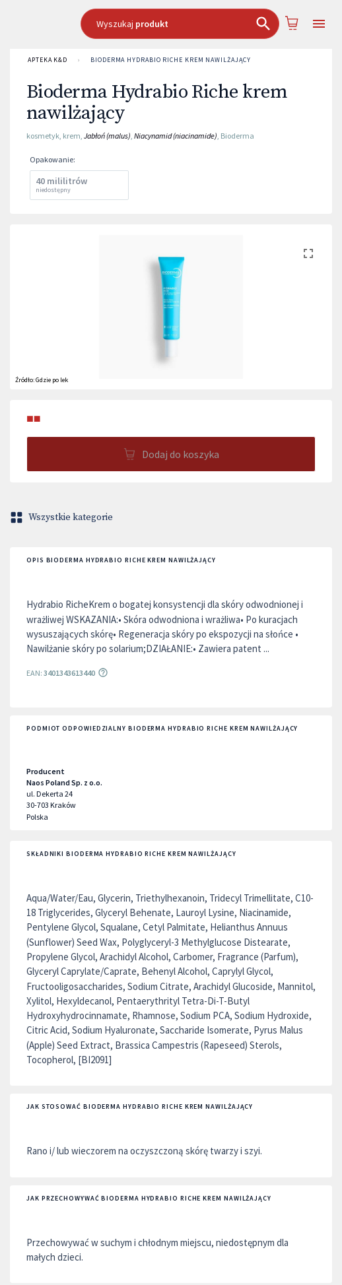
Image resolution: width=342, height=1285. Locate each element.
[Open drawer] (319, 24)
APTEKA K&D (47, 60)
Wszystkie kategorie (63, 517)
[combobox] (180, 24)
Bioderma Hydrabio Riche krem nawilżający (170, 60)
